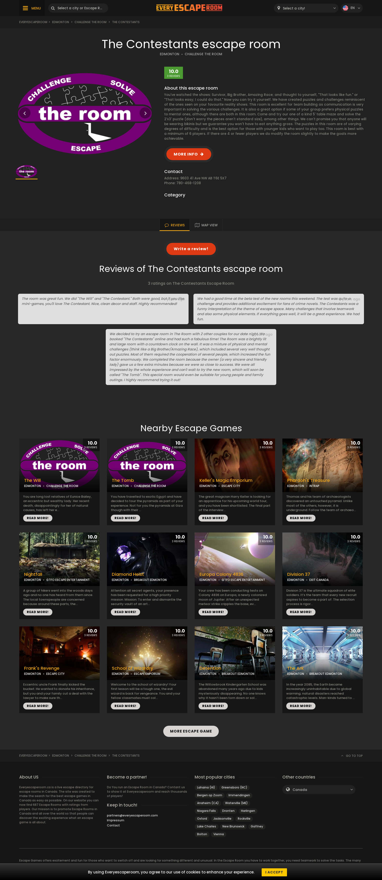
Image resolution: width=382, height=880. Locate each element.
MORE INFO (186, 154)
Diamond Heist (128, 574)
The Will (32, 480)
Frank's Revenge (41, 668)
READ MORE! (38, 518)
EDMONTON (169, 54)
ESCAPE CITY (231, 486)
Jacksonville (222, 818)
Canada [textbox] (300, 790)
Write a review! (191, 249)
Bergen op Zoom (209, 795)
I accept (274, 872)
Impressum (115, 820)
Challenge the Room (90, 22)
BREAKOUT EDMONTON (150, 580)
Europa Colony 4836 (221, 574)
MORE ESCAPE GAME (191, 731)
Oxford (202, 818)
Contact (113, 825)
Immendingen (239, 795)
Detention (210, 668)
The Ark (295, 668)
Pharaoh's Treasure (308, 480)
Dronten (228, 811)
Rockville (244, 818)
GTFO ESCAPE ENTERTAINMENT (68, 580)
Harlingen (248, 811)
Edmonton (60, 22)
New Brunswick (233, 826)
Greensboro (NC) (234, 787)
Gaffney (257, 826)
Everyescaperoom (33, 22)
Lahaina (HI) (206, 787)
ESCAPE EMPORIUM (147, 674)
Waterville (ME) (236, 803)
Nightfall (33, 574)
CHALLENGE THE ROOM (203, 54)
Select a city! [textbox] (294, 8)
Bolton (202, 834)
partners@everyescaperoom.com (132, 815)
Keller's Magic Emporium (226, 480)
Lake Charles (206, 826)
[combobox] (306, 8)
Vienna (218, 834)
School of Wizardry (132, 668)
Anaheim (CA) (208, 803)
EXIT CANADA (319, 580)
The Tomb (123, 480)
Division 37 (298, 574)
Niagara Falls (206, 811)
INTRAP (314, 486)
